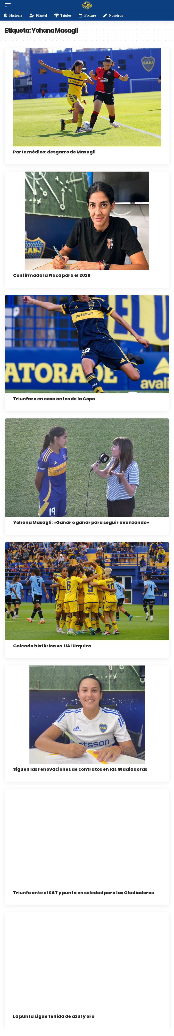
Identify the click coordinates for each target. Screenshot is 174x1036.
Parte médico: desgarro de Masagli (54, 152)
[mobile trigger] (9, 5)
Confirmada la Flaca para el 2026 (51, 275)
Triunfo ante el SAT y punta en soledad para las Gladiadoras (83, 893)
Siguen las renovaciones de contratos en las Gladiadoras (80, 769)
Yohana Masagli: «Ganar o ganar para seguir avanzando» (81, 522)
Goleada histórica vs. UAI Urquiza (52, 646)
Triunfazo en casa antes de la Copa (54, 399)
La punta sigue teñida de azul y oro (53, 1016)
